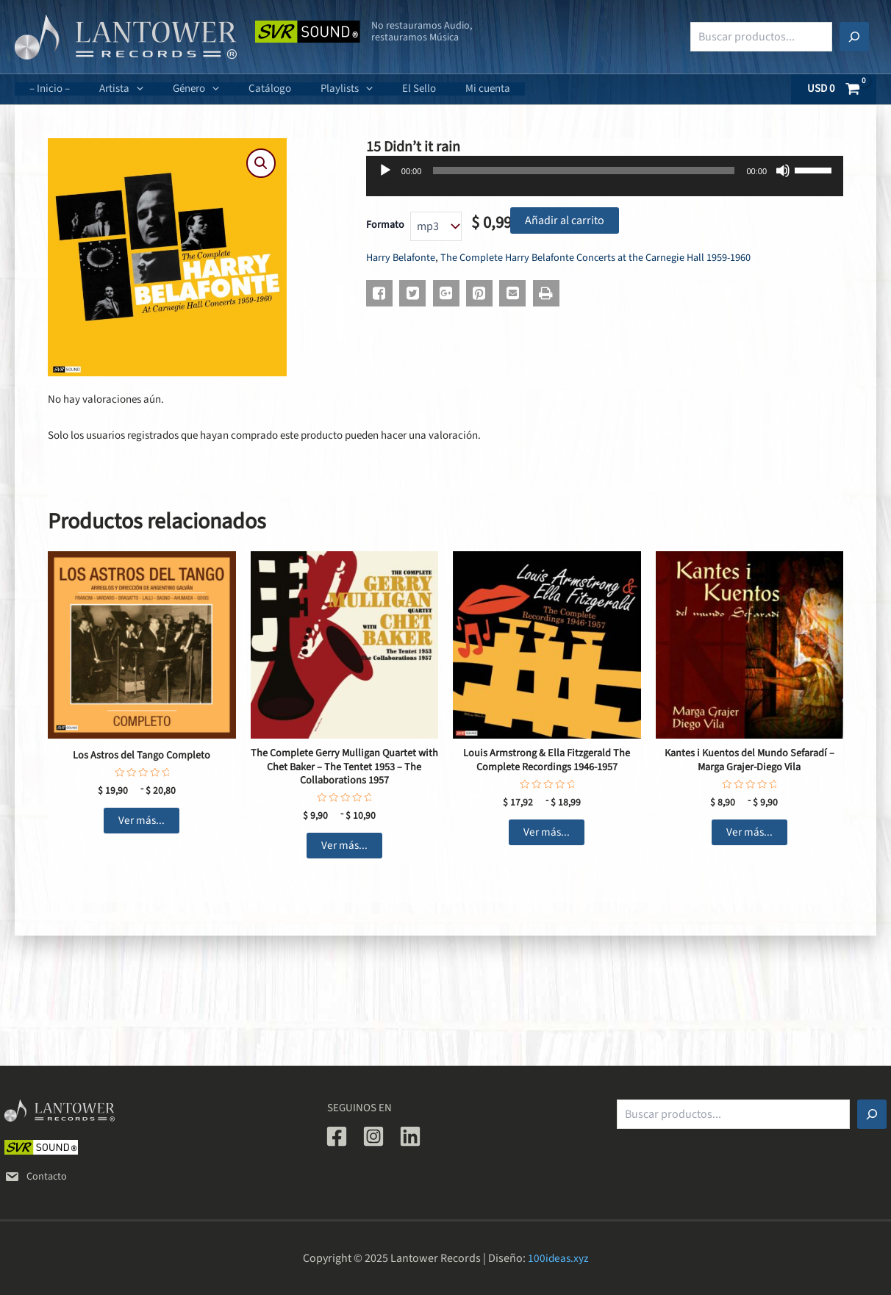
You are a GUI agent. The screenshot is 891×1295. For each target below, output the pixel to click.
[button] (261, 164)
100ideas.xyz (558, 1258)
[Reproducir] (385, 170)
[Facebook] (337, 1136)
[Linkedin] (410, 1136)
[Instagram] (373, 1136)
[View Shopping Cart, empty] (834, 89)
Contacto (36, 1176)
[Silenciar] (783, 170)
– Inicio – (46, 88)
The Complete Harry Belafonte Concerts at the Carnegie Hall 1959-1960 (603, 257)
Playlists (313, 88)
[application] (125, 89)
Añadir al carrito (564, 220)
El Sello (379, 88)
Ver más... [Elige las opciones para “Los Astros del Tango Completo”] (141, 822)
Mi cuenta (440, 88)
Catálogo (244, 88)
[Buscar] (854, 36)
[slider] (583, 170)
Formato (385, 225)
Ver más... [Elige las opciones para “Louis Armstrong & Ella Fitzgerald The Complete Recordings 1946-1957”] (546, 835)
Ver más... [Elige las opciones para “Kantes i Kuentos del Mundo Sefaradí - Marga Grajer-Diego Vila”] (749, 835)
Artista (110, 88)
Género (177, 88)
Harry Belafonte (402, 257)
